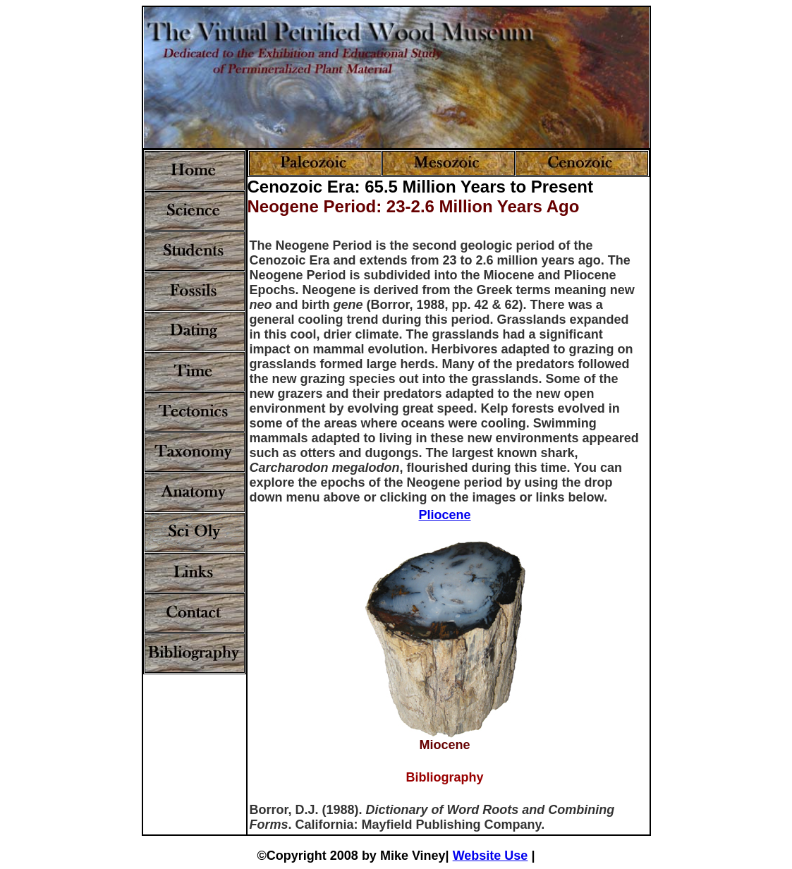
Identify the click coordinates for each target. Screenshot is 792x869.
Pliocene (444, 515)
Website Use (490, 856)
